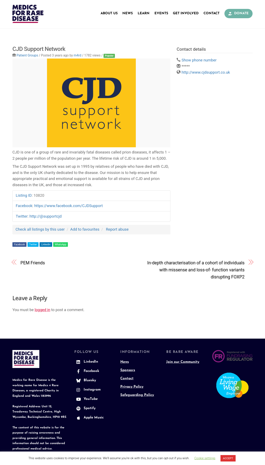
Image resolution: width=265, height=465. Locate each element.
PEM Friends (32, 263)
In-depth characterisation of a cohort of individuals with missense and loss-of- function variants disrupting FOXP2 (196, 270)
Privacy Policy (131, 386)
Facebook (19, 244)
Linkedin (46, 244)
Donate (238, 13)
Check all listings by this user (40, 229)
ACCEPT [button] (228, 458)
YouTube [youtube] (86, 399)
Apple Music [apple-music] (89, 417)
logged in (42, 310)
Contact (211, 13)
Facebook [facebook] (86, 371)
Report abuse (117, 229)
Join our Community (182, 362)
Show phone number (199, 60)
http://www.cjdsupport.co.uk (206, 72)
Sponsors (127, 370)
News (127, 13)
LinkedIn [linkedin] (86, 362)
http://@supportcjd (45, 216)
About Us (109, 13)
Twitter (33, 244)
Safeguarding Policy (137, 395)
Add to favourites (84, 229)
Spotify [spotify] (85, 408)
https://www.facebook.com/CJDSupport (68, 206)
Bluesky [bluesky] (85, 380)
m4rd (77, 56)
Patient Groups (27, 56)
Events (161, 13)
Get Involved (186, 13)
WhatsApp (60, 244)
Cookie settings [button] (204, 458)
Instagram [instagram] (87, 390)
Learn (143, 13)
